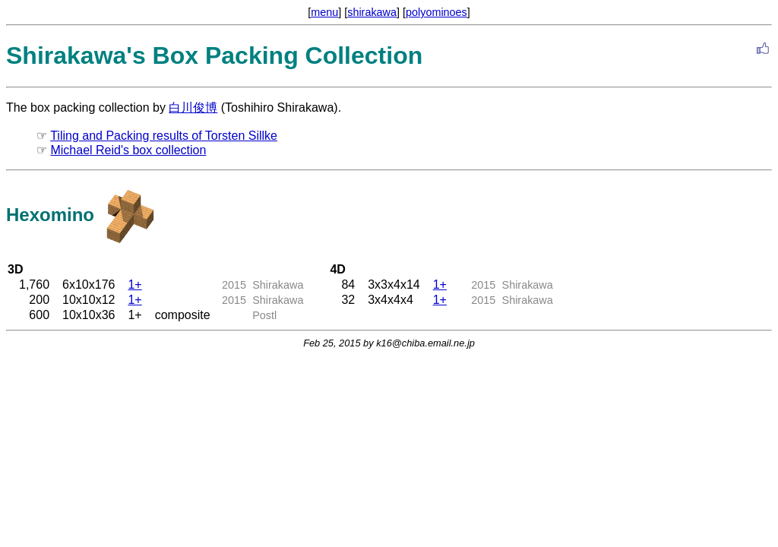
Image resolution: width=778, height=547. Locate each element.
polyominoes (436, 12)
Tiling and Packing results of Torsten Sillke (163, 135)
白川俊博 (193, 107)
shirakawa (372, 12)
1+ (134, 284)
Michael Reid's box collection (128, 150)
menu (324, 12)
